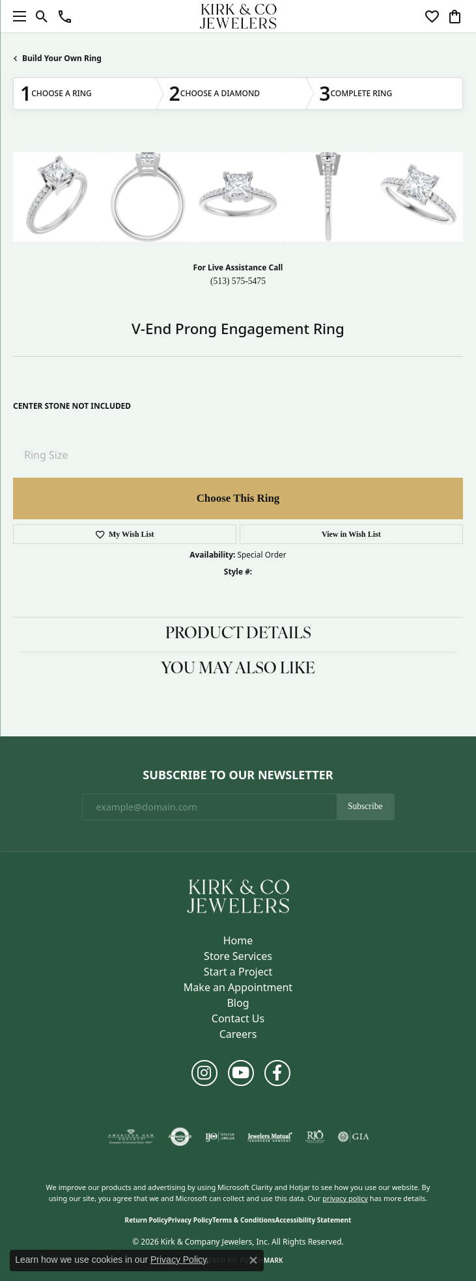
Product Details (238, 634)
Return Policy (146, 1220)
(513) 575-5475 (238, 281)
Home (238, 940)
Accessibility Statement (313, 1220)
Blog (238, 1003)
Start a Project (238, 971)
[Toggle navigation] (16, 16)
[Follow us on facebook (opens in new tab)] (277, 1073)
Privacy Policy (190, 1220)
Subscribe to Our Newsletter (238, 775)
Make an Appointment (238, 987)
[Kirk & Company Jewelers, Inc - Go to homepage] (238, 895)
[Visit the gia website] (353, 1136)
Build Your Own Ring (62, 58)
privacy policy (345, 1198)
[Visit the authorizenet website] (180, 1136)
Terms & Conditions (243, 1220)
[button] (42, 16)
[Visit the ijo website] (219, 1136)
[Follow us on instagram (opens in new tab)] (204, 1073)
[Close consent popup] (253, 1260)
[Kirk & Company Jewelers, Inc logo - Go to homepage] (238, 16)
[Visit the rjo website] (315, 1136)
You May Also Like (238, 669)
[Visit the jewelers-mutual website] (269, 1136)
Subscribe (365, 806)
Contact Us (238, 1018)
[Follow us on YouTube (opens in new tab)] (241, 1073)
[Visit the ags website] (131, 1136)
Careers (238, 1034)
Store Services (238, 956)
